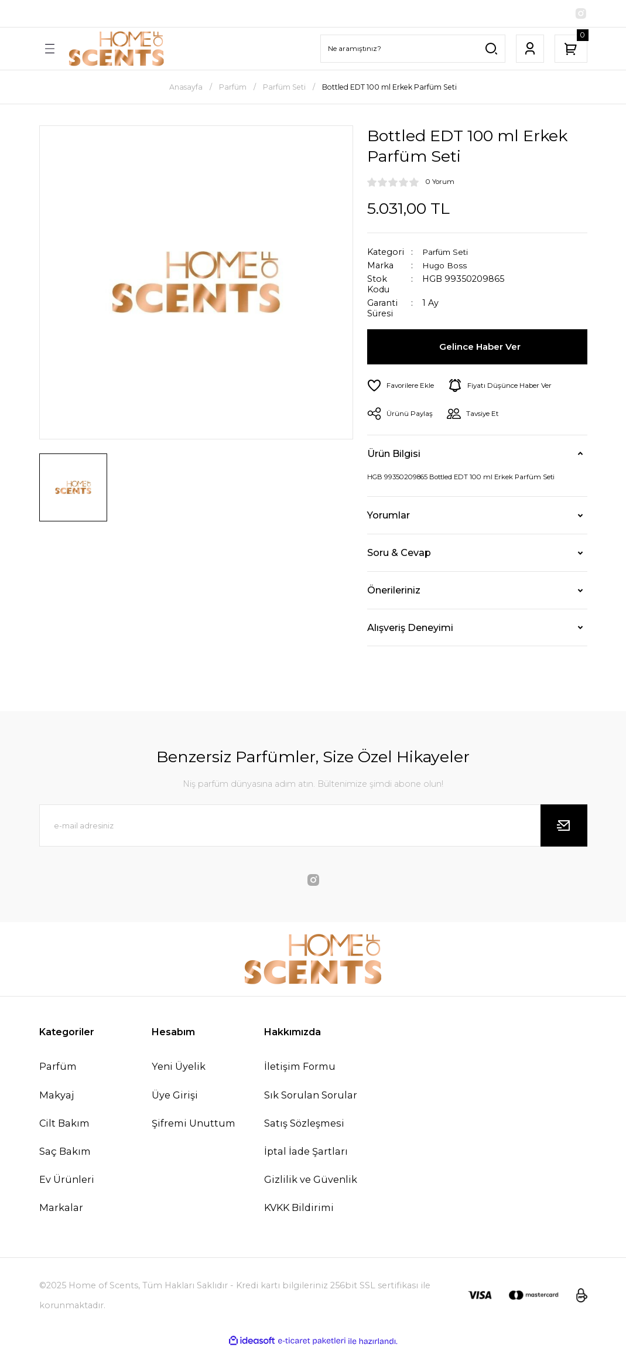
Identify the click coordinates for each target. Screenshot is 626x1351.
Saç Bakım (65, 1152)
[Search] (412, 50)
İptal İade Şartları (306, 1152)
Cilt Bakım (64, 1124)
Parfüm (58, 1068)
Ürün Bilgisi (393, 455)
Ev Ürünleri (66, 1181)
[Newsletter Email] (313, 827)
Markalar (61, 1209)
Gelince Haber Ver (481, 348)
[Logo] (116, 50)
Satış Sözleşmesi (304, 1124)
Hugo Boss (445, 267)
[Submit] (564, 827)
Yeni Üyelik (179, 1068)
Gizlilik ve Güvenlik (310, 1181)
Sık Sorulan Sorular (310, 1096)
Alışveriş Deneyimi (410, 628)
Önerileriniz (393, 592)
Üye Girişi (175, 1096)
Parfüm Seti (447, 253)
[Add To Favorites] (402, 387)
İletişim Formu (300, 1068)
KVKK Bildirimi (299, 1209)
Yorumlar (388, 517)
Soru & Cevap (399, 554)
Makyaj (56, 1096)
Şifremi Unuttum (193, 1124)
